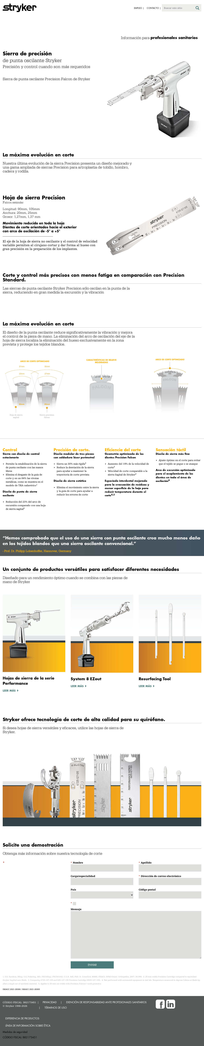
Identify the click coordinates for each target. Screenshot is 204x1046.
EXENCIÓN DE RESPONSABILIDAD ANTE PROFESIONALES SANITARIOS (106, 1002)
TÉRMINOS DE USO (55, 1007)
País (73, 889)
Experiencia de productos (22, 1018)
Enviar (92, 965)
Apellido (146, 862)
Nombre (78, 862)
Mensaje (76, 909)
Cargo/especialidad (83, 876)
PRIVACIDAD (50, 1002)
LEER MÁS (9, 690)
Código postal (147, 889)
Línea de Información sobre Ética (27, 1025)
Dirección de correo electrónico (161, 876)
